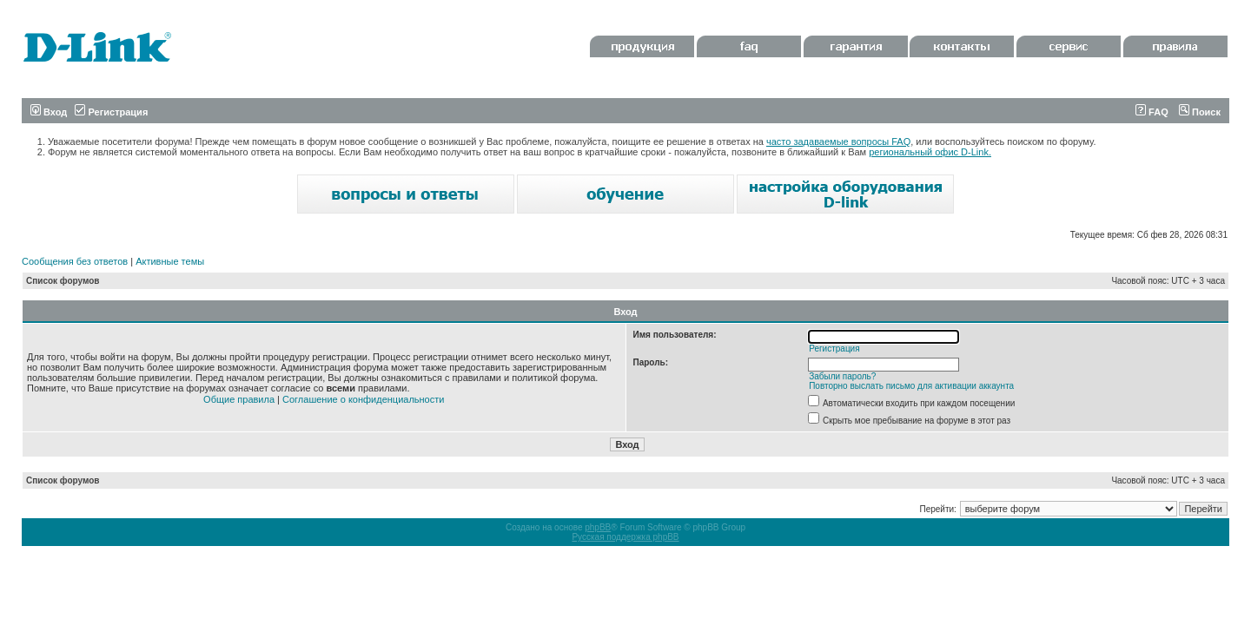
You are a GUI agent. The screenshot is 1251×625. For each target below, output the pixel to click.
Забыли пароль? (842, 376)
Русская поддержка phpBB (625, 537)
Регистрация (111, 112)
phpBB (598, 527)
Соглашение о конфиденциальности (363, 399)
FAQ (1151, 112)
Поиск (1200, 112)
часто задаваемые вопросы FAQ (838, 141)
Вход (48, 112)
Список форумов (63, 281)
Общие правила (239, 399)
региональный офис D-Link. (930, 152)
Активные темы (170, 261)
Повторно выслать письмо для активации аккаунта (911, 386)
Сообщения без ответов (75, 261)
